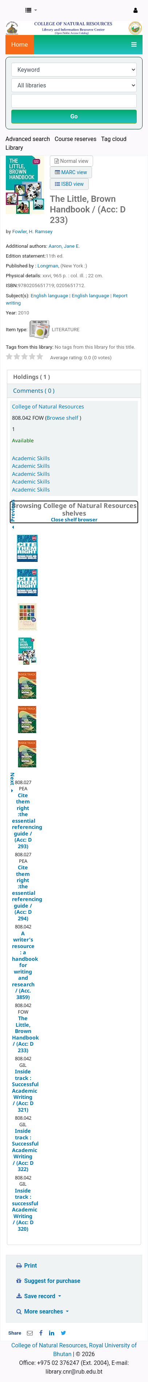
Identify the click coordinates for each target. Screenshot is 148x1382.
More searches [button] (39, 1311)
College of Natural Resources (48, 406)
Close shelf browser (94, 520)
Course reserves (75, 139)
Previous (12, 528)
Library (14, 147)
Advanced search (27, 139)
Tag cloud (114, 139)
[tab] (74, 377)
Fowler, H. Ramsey (32, 231)
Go (74, 116)
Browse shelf (63, 417)
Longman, (48, 266)
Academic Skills (31, 458)
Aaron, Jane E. (64, 246)
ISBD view (69, 184)
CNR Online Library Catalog (13, 10)
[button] (31, 10)
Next (12, 775)
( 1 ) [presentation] (31, 377)
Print (26, 1265)
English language (49, 295)
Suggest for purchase (47, 1280)
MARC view (71, 172)
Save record (36, 1296)
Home (19, 44)
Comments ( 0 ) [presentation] (34, 391)
